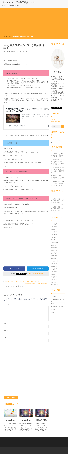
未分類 (53, 309)
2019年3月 (54, 279)
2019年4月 (54, 277)
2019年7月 (54, 269)
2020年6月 (54, 247)
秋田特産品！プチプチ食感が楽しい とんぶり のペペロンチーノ (57, 177)
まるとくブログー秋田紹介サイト (18, 2)
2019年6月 (54, 271)
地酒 (52, 304)
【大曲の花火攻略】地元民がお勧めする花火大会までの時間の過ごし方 (26, 420)
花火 (10, 36)
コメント (6, 304)
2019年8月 (54, 266)
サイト (6, 337)
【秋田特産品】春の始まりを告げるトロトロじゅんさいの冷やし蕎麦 (57, 170)
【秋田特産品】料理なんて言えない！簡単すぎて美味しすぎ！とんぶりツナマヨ (57, 162)
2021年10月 (54, 237)
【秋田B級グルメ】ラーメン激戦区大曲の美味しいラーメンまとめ (57, 183)
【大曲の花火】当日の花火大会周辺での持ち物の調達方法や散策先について (10, 420)
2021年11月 (54, 234)
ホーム (5, 36)
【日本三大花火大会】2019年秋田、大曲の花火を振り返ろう (42, 420)
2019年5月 (54, 274)
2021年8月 (54, 240)
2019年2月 (54, 282)
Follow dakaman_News (35, 274)
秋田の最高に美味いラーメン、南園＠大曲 (36, 283)
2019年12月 (54, 258)
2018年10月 (54, 285)
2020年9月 (54, 245)
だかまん (7, 51)
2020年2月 (54, 253)
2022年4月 (54, 226)
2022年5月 (54, 224)
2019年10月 (54, 261)
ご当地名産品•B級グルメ (57, 300)
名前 (5, 323)
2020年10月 (54, 242)
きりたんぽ (54, 296)
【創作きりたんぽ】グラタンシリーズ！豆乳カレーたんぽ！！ (22, 281)
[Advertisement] (34, 22)
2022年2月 (54, 232)
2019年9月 (54, 263)
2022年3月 (54, 229)
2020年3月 (54, 250)
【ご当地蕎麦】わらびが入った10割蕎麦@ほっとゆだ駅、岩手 (57, 155)
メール (6, 330)
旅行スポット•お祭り (57, 306)
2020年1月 (54, 255)
